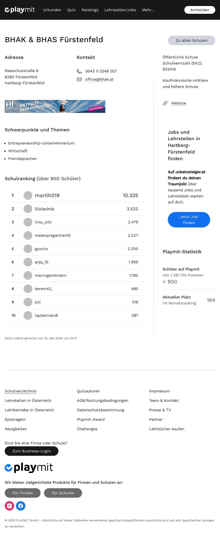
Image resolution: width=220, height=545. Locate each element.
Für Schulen (63, 493)
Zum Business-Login (31, 451)
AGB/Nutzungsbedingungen (102, 400)
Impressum (159, 391)
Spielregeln (15, 419)
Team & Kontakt (164, 400)
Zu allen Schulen (192, 40)
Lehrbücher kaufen (166, 429)
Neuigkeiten (16, 429)
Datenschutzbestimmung (100, 410)
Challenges (87, 429)
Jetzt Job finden (189, 219)
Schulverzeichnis (20, 391)
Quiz (71, 10)
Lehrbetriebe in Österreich (29, 410)
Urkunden (52, 10)
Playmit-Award (91, 419)
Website (174, 103)
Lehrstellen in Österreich (28, 400)
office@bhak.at (95, 79)
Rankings (90, 10)
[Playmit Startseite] (20, 10)
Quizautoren (88, 391)
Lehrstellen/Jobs (120, 10)
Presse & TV (160, 410)
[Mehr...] (148, 10)
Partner (156, 419)
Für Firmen (22, 493)
